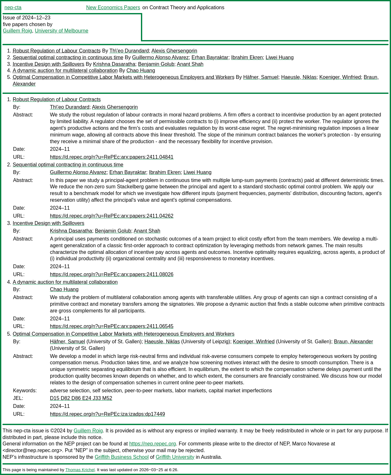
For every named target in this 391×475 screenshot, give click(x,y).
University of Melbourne (61, 30)
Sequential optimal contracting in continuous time (68, 57)
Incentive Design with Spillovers (48, 64)
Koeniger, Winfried (340, 77)
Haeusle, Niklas (299, 77)
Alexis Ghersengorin (174, 50)
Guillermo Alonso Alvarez (160, 57)
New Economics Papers (113, 7)
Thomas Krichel (79, 469)
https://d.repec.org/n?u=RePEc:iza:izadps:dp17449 (107, 414)
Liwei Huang (280, 57)
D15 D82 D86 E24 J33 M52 (81, 398)
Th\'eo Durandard (129, 50)
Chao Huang (141, 70)
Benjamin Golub (156, 64)
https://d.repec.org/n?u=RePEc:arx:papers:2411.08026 (111, 274)
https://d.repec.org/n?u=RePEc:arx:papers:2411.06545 (111, 326)
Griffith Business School (122, 457)
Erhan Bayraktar (210, 57)
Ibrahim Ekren (247, 57)
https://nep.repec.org (152, 443)
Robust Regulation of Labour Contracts (57, 50)
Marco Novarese (310, 443)
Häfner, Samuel (260, 77)
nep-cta (12, 7)
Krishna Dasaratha (114, 64)
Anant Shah (190, 64)
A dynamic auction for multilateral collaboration (65, 70)
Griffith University (175, 457)
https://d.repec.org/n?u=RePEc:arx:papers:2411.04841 (111, 157)
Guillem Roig (17, 30)
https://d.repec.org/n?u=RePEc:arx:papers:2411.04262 (111, 216)
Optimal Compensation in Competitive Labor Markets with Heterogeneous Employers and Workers (123, 77)
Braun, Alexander (353, 341)
